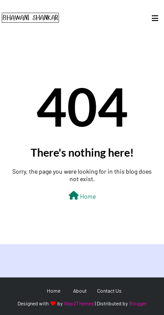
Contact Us (109, 290)
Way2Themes (79, 303)
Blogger (138, 303)
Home (82, 195)
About (80, 290)
